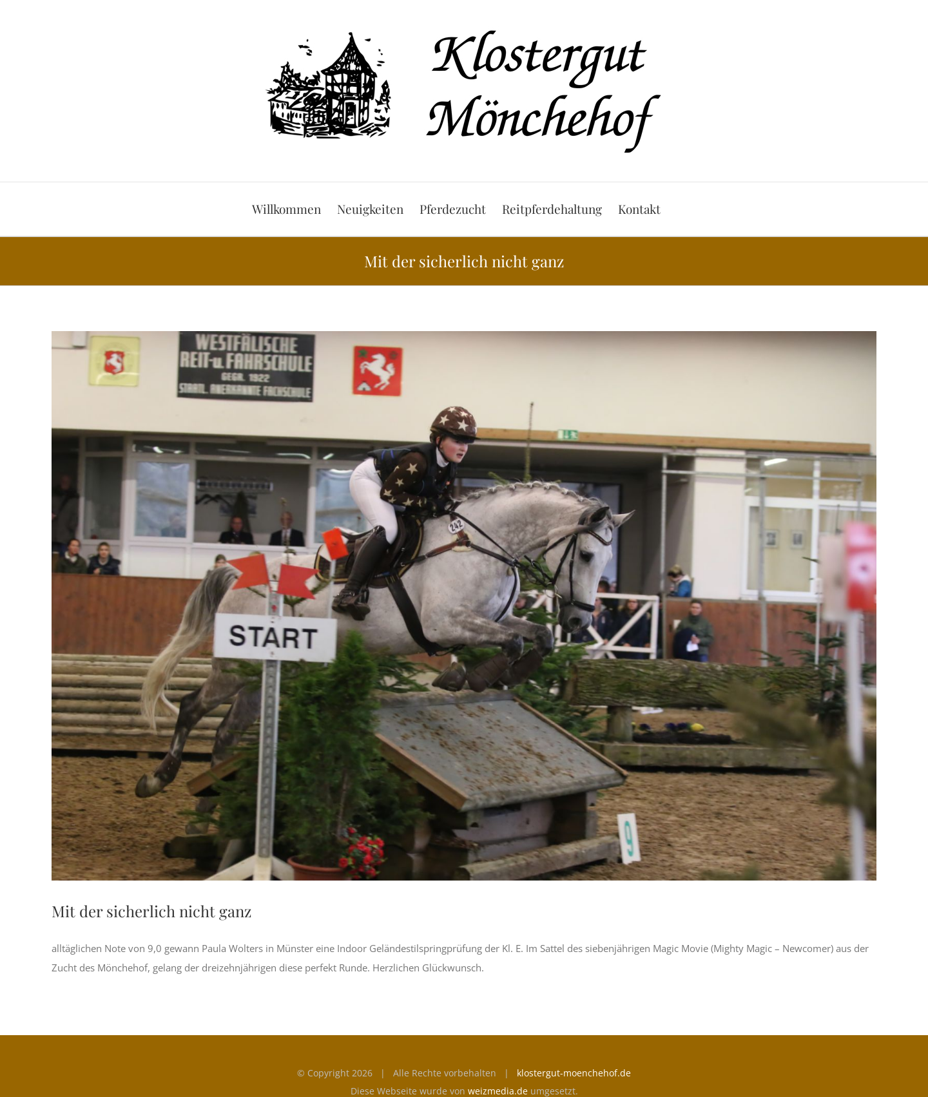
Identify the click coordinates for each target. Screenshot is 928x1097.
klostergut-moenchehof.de (574, 1073)
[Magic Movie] (464, 606)
